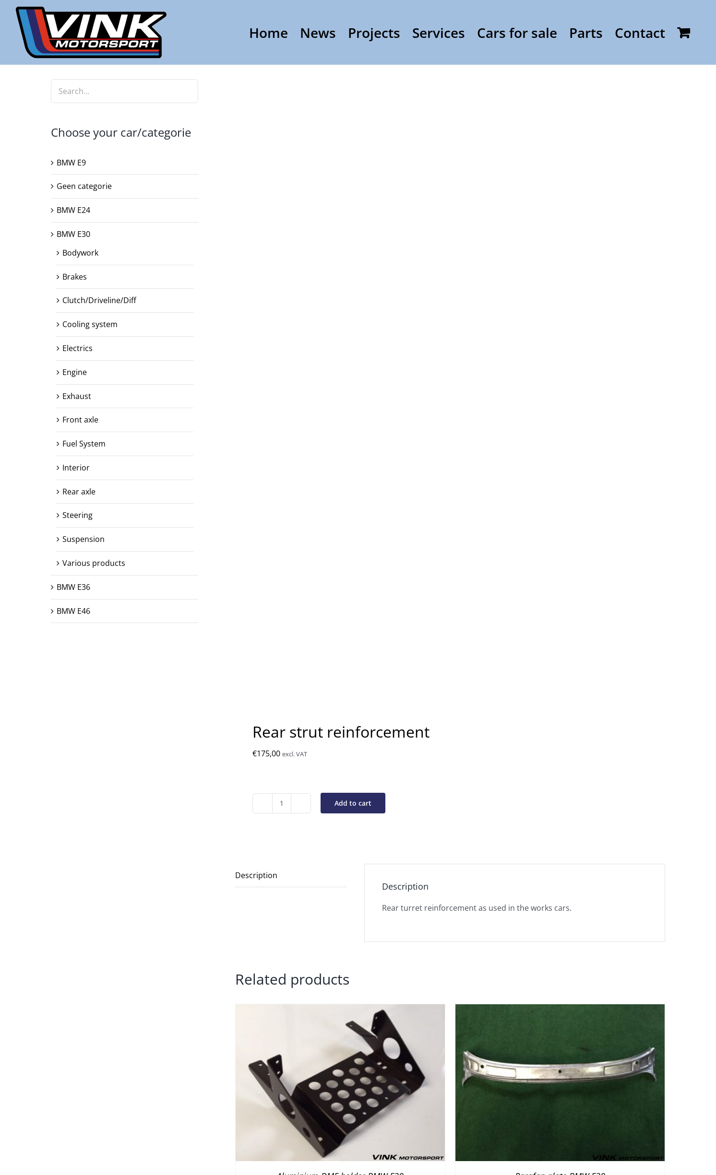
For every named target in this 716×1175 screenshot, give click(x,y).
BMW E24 (73, 210)
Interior (76, 467)
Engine (74, 372)
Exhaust (76, 396)
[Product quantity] (281, 803)
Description (256, 875)
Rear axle (78, 491)
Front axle (80, 419)
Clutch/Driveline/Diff (99, 300)
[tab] (291, 876)
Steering (77, 515)
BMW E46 (73, 611)
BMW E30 (73, 234)
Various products (93, 563)
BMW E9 (71, 162)
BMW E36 (73, 587)
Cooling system (90, 324)
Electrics (77, 348)
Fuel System (84, 443)
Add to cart (352, 803)
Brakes (74, 276)
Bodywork (80, 252)
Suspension (83, 539)
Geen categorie (84, 186)
